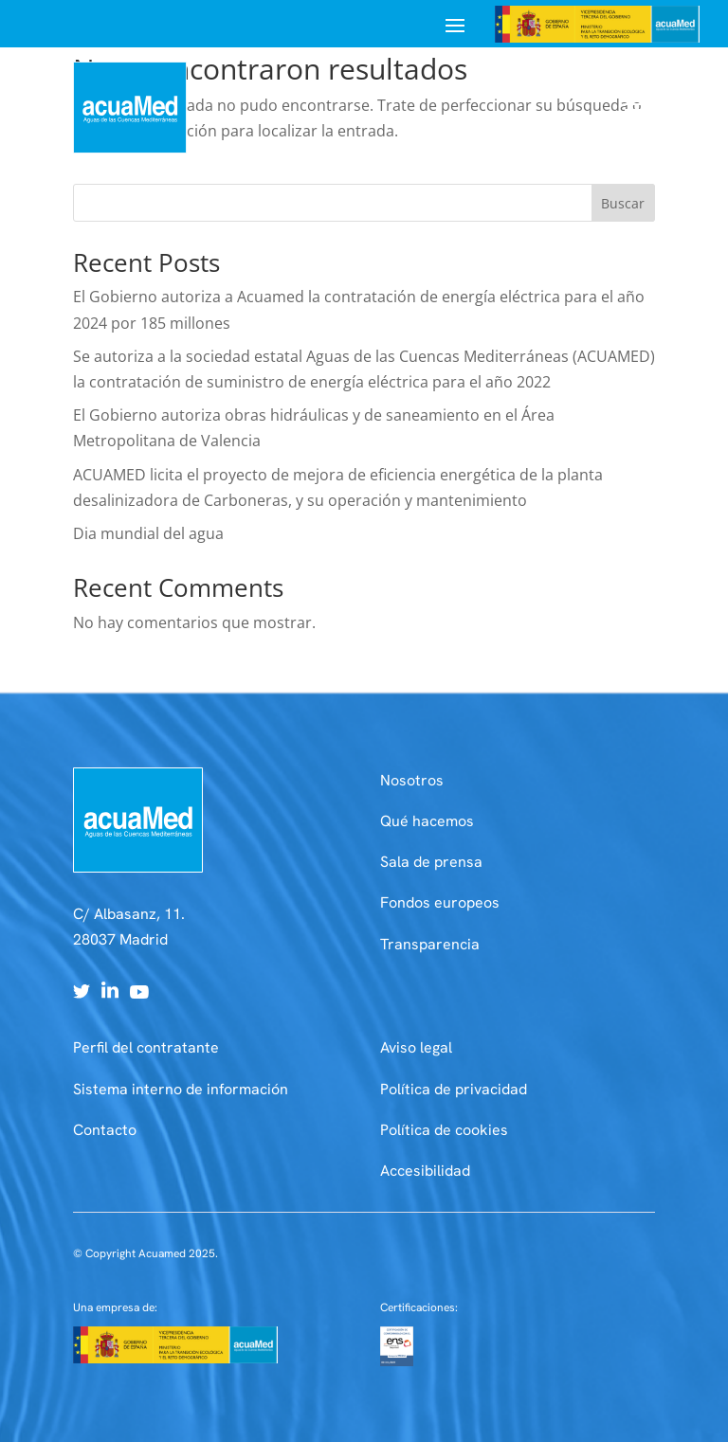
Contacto (104, 1130)
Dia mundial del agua (148, 533)
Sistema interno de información (180, 1089)
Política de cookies (444, 1130)
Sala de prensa (431, 862)
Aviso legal (416, 1047)
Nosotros (412, 780)
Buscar (623, 203)
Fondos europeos (440, 902)
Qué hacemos (427, 821)
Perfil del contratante (146, 1047)
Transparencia (430, 944)
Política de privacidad (453, 1089)
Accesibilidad (425, 1171)
